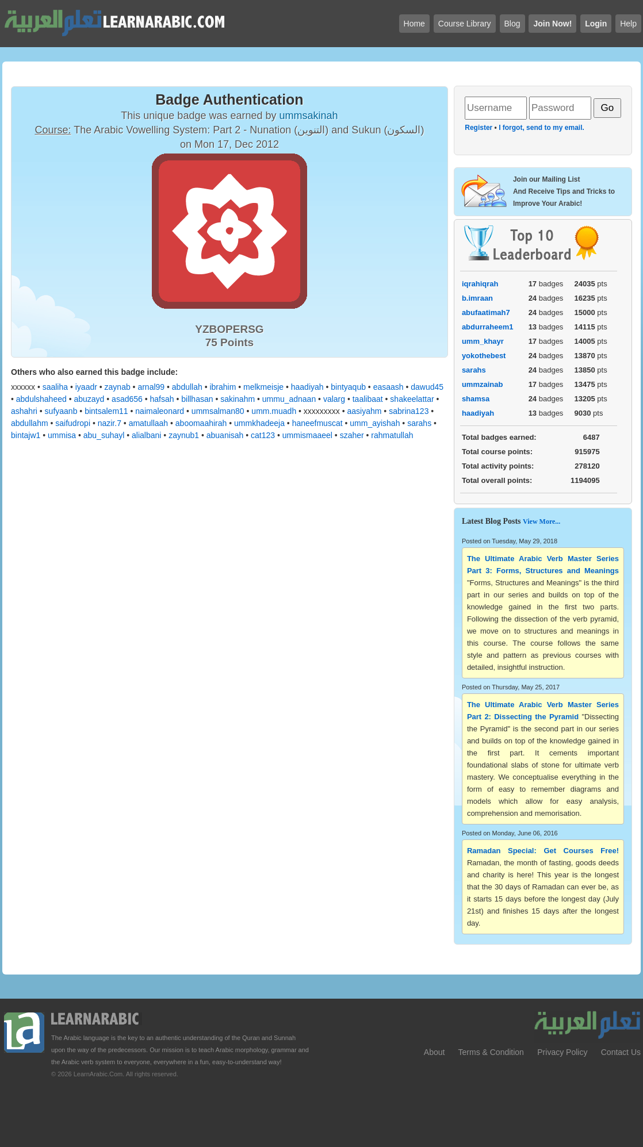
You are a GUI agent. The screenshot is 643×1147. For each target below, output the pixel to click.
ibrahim (222, 387)
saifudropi (72, 423)
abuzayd (89, 399)
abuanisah (225, 435)
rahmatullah (392, 435)
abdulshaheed (41, 399)
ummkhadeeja (259, 423)
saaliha (55, 387)
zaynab (118, 387)
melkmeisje (263, 387)
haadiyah (307, 387)
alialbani (146, 435)
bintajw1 (25, 435)
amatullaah (149, 423)
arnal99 (150, 387)
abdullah (187, 387)
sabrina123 (408, 411)
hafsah (162, 399)
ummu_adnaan (289, 399)
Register (478, 128)
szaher (352, 435)
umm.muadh (273, 411)
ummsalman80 (218, 411)
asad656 (127, 399)
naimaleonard (159, 411)
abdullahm (29, 423)
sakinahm (237, 399)
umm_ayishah (375, 423)
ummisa (62, 435)
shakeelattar (412, 399)
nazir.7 (109, 423)
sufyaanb (61, 411)
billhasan (197, 399)
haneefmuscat (317, 423)
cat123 (263, 435)
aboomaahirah (201, 423)
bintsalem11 (106, 411)
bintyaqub (348, 387)
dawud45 (427, 387)
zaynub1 (184, 435)
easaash (388, 387)
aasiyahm (364, 411)
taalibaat (368, 399)
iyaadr (86, 387)
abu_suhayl (104, 435)
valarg (334, 399)
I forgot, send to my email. (541, 128)
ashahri (24, 411)
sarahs (419, 423)
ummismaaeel (307, 435)
